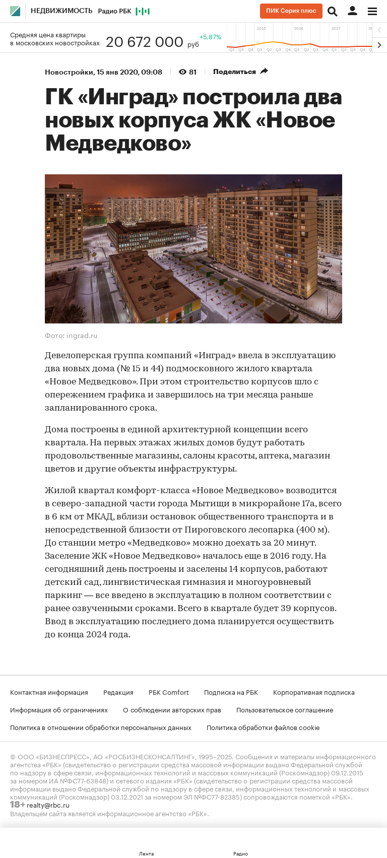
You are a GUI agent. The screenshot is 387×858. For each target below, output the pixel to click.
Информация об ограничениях (59, 709)
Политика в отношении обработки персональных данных (100, 726)
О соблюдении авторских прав (172, 709)
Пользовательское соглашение (284, 709)
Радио (240, 853)
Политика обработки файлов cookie (263, 726)
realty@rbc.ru (48, 804)
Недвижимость (62, 11)
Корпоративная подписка (314, 691)
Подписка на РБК (231, 691)
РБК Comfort (169, 691)
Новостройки (69, 72)
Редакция (118, 691)
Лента (146, 853)
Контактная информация (49, 691)
